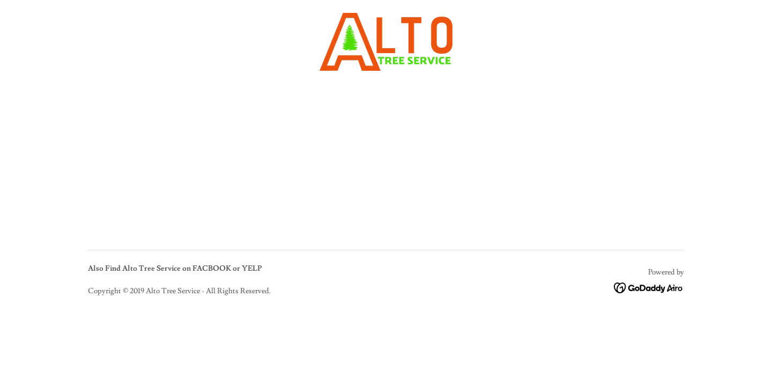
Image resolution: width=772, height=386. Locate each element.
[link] (386, 39)
